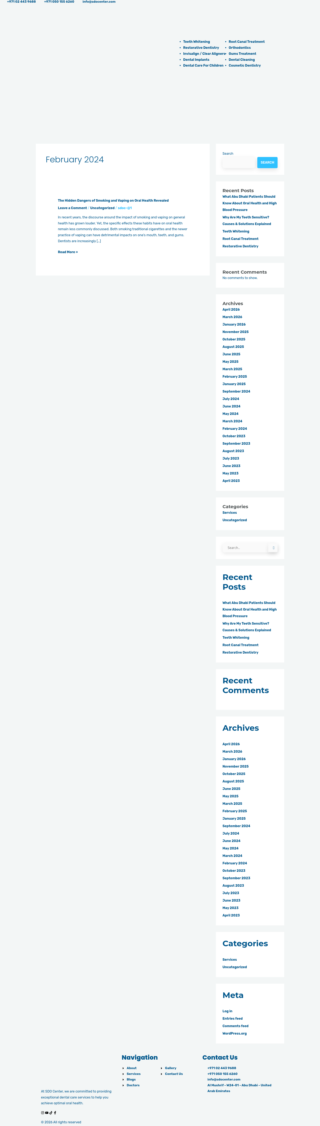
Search (228, 154)
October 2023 (234, 436)
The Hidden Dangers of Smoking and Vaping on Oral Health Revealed (113, 200)
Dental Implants (196, 60)
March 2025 (232, 369)
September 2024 (236, 391)
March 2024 (232, 421)
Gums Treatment (242, 54)
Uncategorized (102, 208)
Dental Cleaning (242, 60)
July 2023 (231, 458)
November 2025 (236, 332)
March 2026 (232, 317)
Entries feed (233, 1019)
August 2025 (233, 347)
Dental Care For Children (203, 65)
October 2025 (234, 339)
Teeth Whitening (196, 42)
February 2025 (235, 377)
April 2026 (231, 309)
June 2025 (231, 354)
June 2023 (231, 466)
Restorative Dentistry (201, 48)
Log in (227, 1011)
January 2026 (234, 324)
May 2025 (230, 362)
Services (230, 513)
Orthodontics (240, 48)
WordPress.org (235, 1034)
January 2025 (234, 384)
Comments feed (236, 1026)
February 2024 (235, 429)
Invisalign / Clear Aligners (204, 54)
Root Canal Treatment (247, 42)
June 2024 (232, 406)
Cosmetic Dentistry (245, 65)
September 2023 (236, 444)
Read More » (68, 252)
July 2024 (231, 399)
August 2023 (233, 451)
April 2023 (231, 481)
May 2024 (230, 414)
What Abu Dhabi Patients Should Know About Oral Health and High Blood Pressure (250, 203)
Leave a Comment (72, 208)
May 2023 (230, 473)
